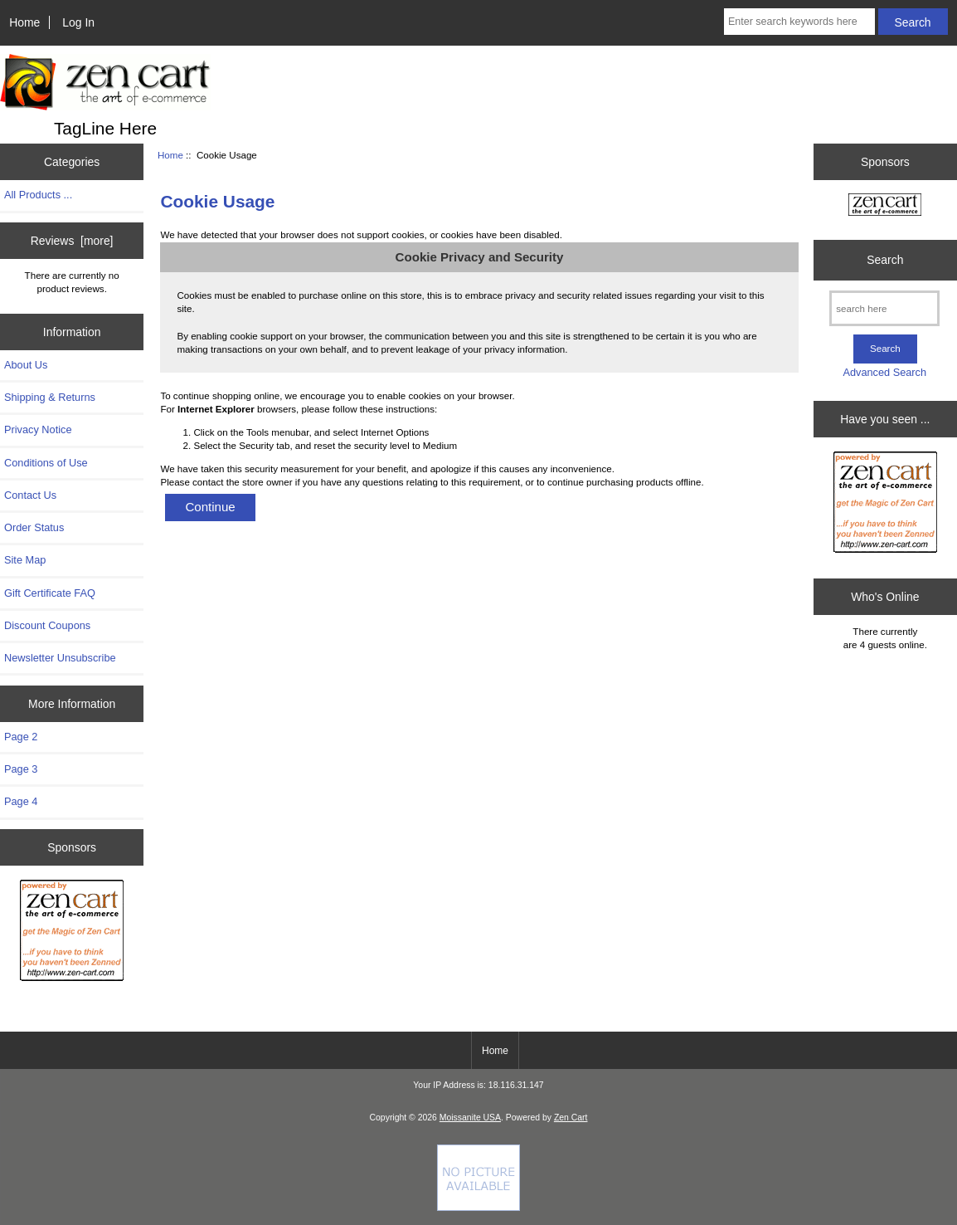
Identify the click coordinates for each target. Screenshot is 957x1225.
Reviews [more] (72, 240)
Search (885, 259)
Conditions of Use (46, 462)
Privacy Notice (37, 429)
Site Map (25, 560)
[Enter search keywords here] (799, 21)
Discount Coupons (47, 625)
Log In (78, 22)
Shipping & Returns (49, 397)
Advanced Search (884, 372)
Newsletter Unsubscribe (60, 658)
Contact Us (30, 495)
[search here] (884, 308)
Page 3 (20, 769)
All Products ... (38, 194)
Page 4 (20, 801)
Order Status (34, 527)
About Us (25, 365)
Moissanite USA (470, 1117)
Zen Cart (571, 1117)
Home (24, 22)
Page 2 (20, 736)
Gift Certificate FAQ (49, 593)
